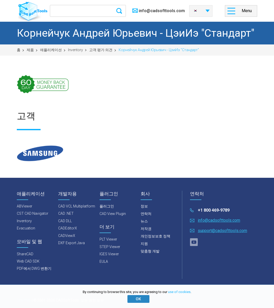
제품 (30, 50)
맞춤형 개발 (150, 251)
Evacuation (26, 228)
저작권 (146, 229)
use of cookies (179, 292)
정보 (144, 206)
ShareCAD (25, 254)
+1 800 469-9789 (214, 210)
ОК (138, 299)
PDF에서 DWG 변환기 (34, 268)
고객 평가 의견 (100, 50)
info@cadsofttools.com (162, 10)
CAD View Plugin (113, 214)
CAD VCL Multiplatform (76, 206)
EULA (104, 261)
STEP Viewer (110, 247)
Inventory (75, 50)
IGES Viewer (109, 254)
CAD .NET (66, 213)
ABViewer (24, 206)
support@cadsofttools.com (222, 230)
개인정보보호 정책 (155, 236)
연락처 (146, 214)
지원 (144, 244)
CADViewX (66, 236)
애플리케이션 (51, 50)
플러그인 (107, 206)
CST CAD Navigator (32, 213)
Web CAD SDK (28, 261)
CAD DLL (65, 221)
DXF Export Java (71, 243)
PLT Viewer (108, 239)
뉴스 (144, 221)
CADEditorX (67, 228)
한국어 (195, 11)
